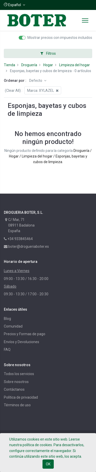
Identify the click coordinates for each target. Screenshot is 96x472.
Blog (7, 319)
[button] (14, 5)
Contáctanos (14, 389)
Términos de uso (17, 405)
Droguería (29, 65)
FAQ (7, 349)
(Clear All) (13, 90)
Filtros (48, 53)
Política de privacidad (21, 397)
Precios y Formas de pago (24, 334)
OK (48, 464)
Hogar (48, 65)
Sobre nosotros (16, 382)
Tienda (9, 65)
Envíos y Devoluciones (21, 342)
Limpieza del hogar (74, 65)
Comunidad (13, 326)
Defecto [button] (36, 80)
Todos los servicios (19, 374)
